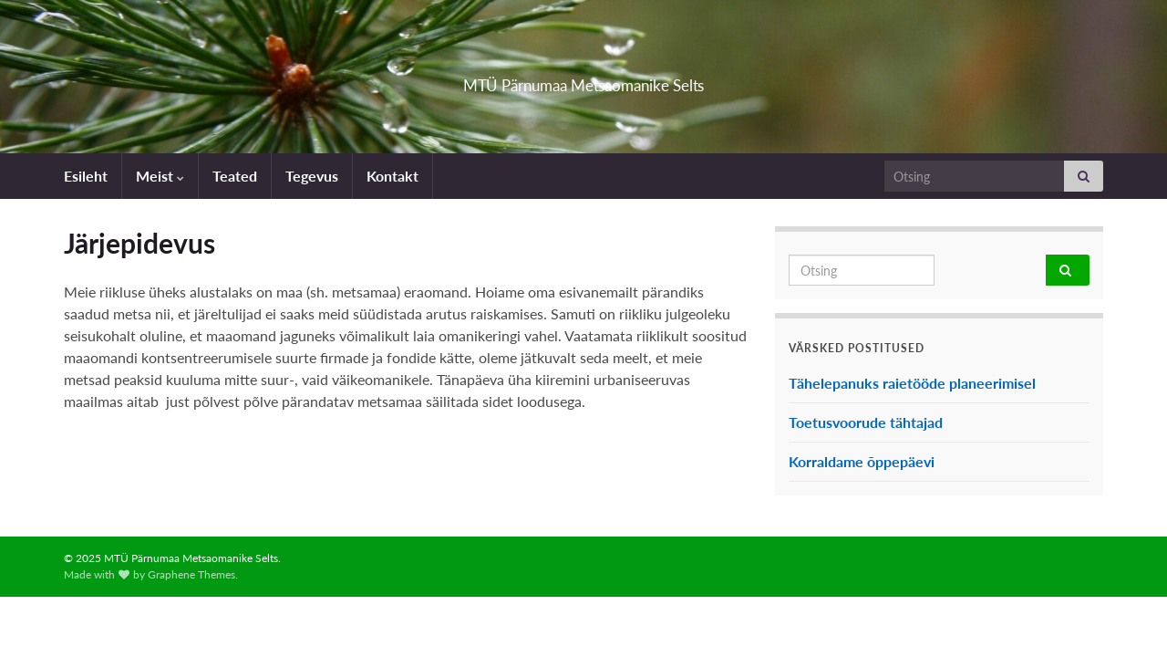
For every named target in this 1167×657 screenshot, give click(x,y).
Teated (234, 175)
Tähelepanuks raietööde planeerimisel (912, 382)
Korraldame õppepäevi (862, 461)
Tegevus (311, 175)
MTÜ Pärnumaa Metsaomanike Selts (584, 80)
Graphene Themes (191, 574)
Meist (160, 175)
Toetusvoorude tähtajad (866, 422)
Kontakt (392, 175)
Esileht (86, 175)
